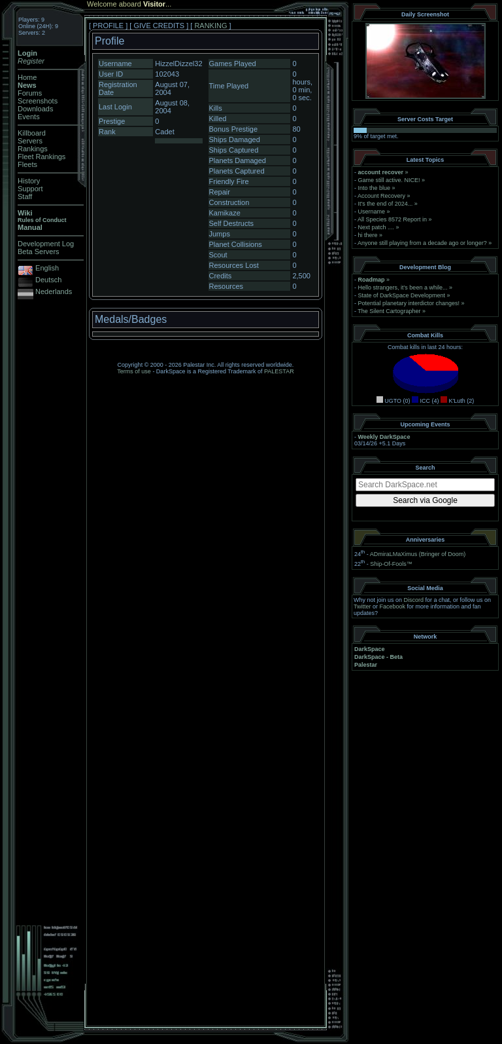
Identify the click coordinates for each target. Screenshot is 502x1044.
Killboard (32, 133)
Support (30, 189)
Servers (30, 141)
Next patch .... (376, 227)
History (29, 181)
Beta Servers (38, 251)
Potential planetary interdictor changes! (409, 303)
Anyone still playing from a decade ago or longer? (422, 243)
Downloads (35, 109)
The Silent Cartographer (389, 311)
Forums (30, 93)
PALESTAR (279, 371)
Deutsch (48, 280)
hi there (368, 235)
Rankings (33, 149)
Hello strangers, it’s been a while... (403, 287)
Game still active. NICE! (390, 180)
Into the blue (374, 188)
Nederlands (53, 291)
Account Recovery (381, 196)
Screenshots (38, 101)
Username (372, 211)
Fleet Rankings (41, 156)
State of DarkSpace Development (402, 295)
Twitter (362, 606)
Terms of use (134, 371)
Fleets (27, 164)
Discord (414, 600)
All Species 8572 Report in (392, 219)
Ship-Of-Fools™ (391, 564)
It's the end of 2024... (385, 203)
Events (29, 117)
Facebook (393, 606)
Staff (25, 196)
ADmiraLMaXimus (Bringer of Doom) (418, 554)
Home (27, 77)
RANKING (210, 25)
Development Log (46, 244)
